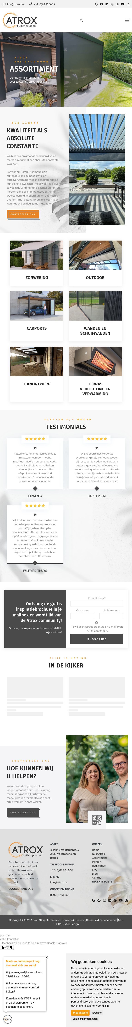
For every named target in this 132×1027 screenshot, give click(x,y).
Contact (97, 877)
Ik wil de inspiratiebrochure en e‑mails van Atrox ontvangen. (97, 628)
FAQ (94, 869)
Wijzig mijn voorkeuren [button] (85, 1018)
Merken (96, 861)
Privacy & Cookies (73, 920)
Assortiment (99, 857)
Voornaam (82, 610)
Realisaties (99, 865)
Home (95, 849)
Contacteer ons (22, 214)
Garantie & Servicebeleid (101, 920)
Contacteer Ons (22, 812)
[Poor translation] (9, 947)
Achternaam (111, 610)
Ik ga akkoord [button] (80, 1012)
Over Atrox (98, 853)
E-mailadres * (97, 598)
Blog (95, 873)
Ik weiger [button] (97, 1012)
